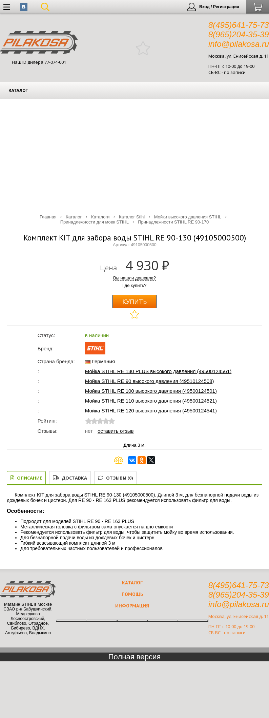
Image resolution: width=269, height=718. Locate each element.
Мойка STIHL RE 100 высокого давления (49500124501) (151, 391)
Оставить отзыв (116, 431)
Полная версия (134, 657)
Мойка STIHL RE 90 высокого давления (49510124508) (149, 381)
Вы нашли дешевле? (134, 277)
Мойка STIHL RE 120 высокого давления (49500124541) (151, 410)
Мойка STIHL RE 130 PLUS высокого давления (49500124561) (158, 371)
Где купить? (134, 285)
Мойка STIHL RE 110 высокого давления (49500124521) (151, 401)
